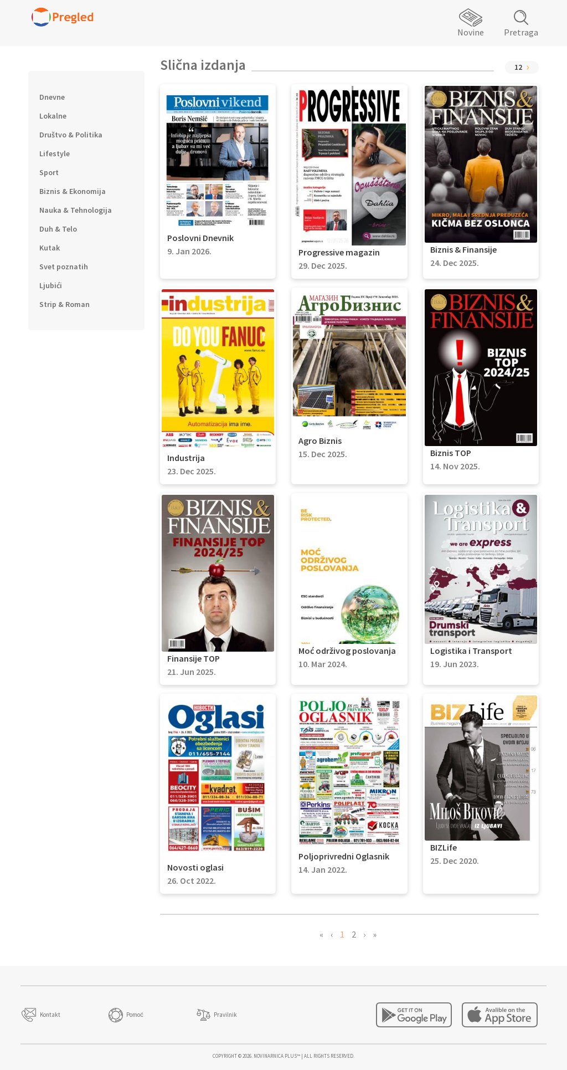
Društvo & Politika (70, 135)
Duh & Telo (58, 229)
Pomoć (134, 1014)
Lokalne (52, 116)
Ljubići (50, 285)
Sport (49, 172)
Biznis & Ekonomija (72, 191)
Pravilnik (225, 1014)
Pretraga (521, 32)
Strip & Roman (64, 304)
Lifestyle (54, 153)
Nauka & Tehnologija (75, 210)
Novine (470, 32)
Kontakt (50, 1014)
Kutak (49, 248)
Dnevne (52, 97)
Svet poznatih (63, 267)
